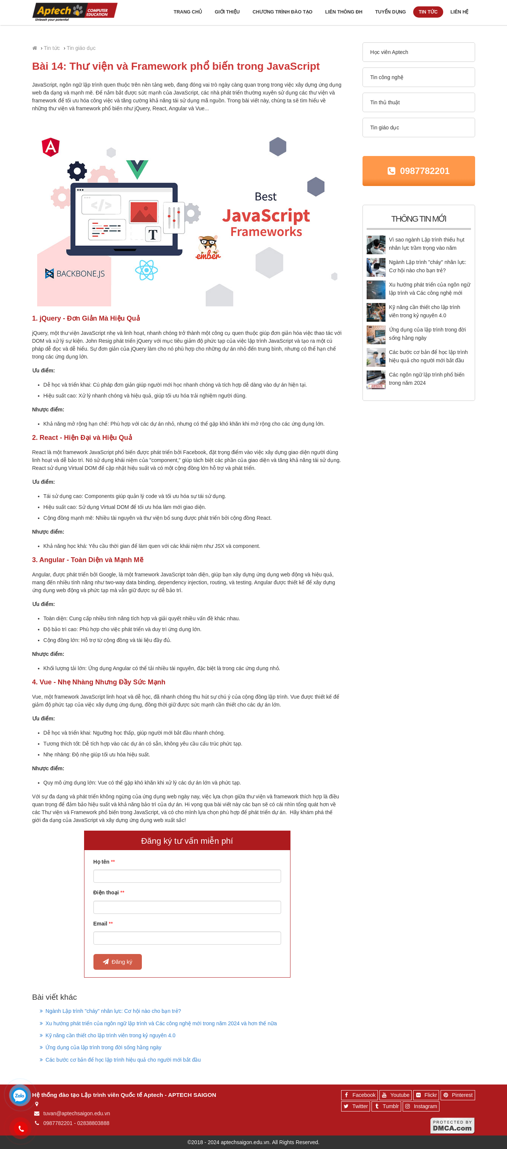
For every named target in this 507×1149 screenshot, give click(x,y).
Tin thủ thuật (385, 102)
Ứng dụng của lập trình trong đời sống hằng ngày (101, 1047)
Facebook (358, 1096)
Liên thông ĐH (344, 12)
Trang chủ (188, 12)
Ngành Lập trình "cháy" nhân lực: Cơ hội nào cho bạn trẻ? (110, 1011)
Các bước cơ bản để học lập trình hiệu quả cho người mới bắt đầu (120, 1060)
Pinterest (456, 1096)
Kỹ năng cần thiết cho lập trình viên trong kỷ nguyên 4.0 (108, 1035)
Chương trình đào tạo (283, 12)
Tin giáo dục (81, 48)
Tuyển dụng (390, 12)
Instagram (420, 1107)
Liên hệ (459, 12)
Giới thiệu (227, 12)
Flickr (425, 1096)
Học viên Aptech (389, 52)
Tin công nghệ (386, 77)
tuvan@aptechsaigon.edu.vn (77, 1113)
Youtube (395, 1096)
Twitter (355, 1107)
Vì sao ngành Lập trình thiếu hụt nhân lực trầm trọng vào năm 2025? (427, 248)
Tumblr (385, 1107)
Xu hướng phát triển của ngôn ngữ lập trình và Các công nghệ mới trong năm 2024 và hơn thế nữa (158, 1023)
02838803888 (93, 1123)
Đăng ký (117, 962)
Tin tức (428, 12)
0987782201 (425, 171)
